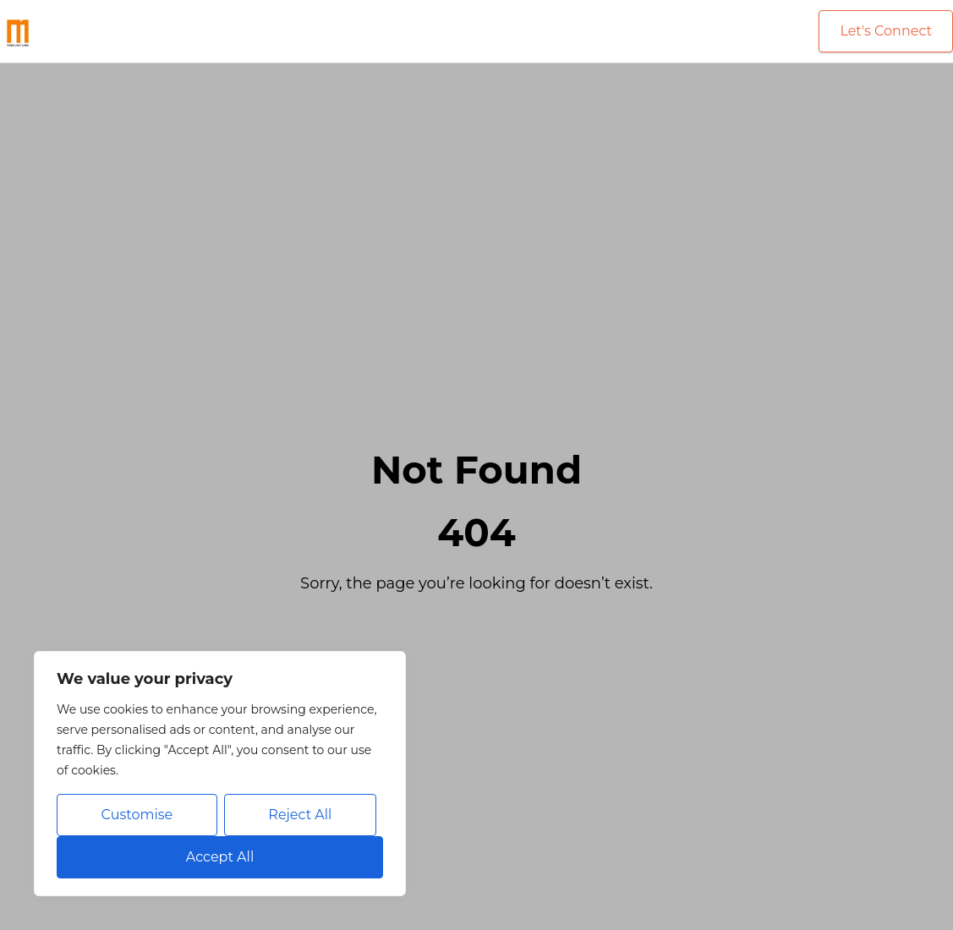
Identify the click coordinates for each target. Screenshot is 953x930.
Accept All (220, 857)
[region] (220, 773)
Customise (137, 815)
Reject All (299, 815)
